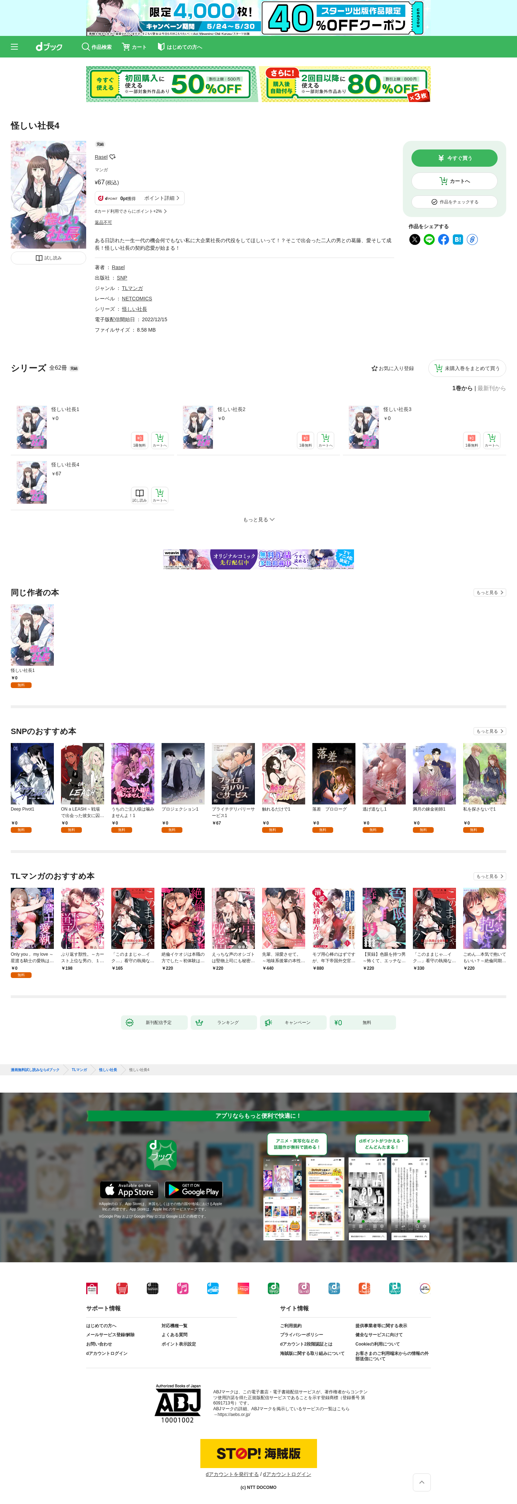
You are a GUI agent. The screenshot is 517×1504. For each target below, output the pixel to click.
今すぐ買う (459, 158)
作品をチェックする (459, 201)
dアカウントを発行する (232, 1474)
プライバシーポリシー (301, 1334)
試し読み (53, 257)
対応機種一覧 (174, 1325)
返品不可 (103, 222)
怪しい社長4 (65, 464)
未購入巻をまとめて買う (472, 368)
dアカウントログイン (106, 1353)
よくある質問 (174, 1334)
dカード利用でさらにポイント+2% (128, 211)
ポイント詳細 (159, 198)
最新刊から (492, 388)
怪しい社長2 (232, 409)
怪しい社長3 (397, 409)
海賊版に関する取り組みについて (312, 1353)
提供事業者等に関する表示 (381, 1325)
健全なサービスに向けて (379, 1334)
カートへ (460, 181)
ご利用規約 (291, 1325)
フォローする (112, 157)
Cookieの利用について (377, 1344)
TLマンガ (132, 288)
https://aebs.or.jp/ (234, 1414)
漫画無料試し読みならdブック (35, 1070)
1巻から (462, 388)
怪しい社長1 (65, 409)
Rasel (101, 157)
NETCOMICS (137, 298)
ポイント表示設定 (179, 1344)
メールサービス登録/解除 (110, 1334)
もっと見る (487, 592)
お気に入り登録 (396, 368)
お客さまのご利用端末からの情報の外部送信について (392, 1356)
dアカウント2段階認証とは (306, 1344)
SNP (122, 278)
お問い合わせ (99, 1344)
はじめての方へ (101, 1325)
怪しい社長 (134, 309)
